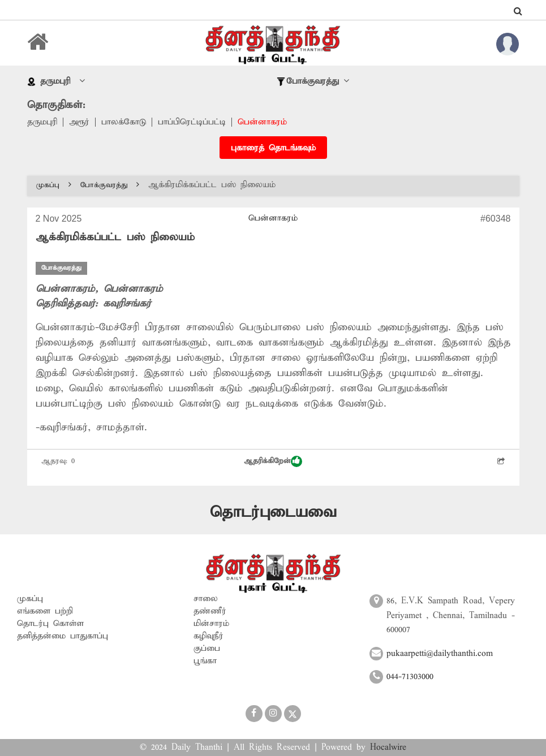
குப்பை (207, 648)
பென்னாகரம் (262, 122)
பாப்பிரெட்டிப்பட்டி (192, 122)
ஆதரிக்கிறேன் (273, 461)
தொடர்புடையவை (273, 512)
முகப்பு (53, 185)
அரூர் (79, 122)
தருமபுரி (42, 122)
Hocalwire (388, 747)
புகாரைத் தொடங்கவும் (273, 148)
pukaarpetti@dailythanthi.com (439, 654)
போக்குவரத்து (109, 185)
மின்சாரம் (211, 623)
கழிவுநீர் (208, 636)
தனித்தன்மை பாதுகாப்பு (62, 636)
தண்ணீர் (210, 611)
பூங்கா (205, 661)
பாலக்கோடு (123, 122)
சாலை (206, 598)
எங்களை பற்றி (45, 611)
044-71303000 (409, 677)
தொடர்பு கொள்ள (50, 623)
